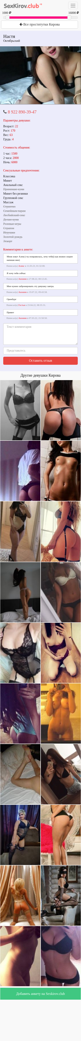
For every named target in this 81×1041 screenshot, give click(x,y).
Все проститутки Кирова (39, 24)
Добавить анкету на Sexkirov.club (40, 994)
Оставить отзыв (40, 360)
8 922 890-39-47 (22, 112)
